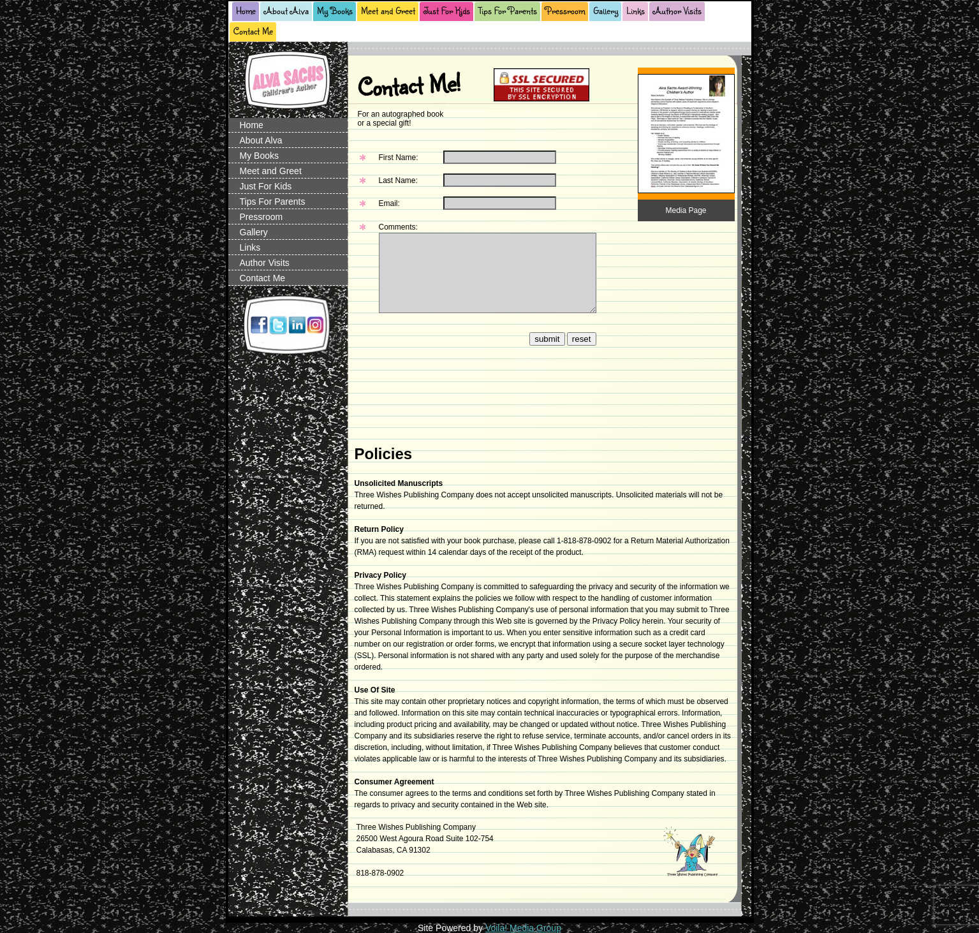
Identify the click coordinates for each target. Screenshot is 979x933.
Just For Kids (446, 10)
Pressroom (565, 10)
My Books (335, 10)
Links (635, 10)
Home (246, 10)
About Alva (286, 10)
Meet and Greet (388, 10)
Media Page (685, 210)
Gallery (605, 10)
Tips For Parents (507, 10)
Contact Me (253, 31)
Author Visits (677, 10)
